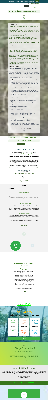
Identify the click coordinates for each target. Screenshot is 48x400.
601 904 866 (19, 3)
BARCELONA (27, 2)
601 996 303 (27, 3)
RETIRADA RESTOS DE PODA (35, 3)
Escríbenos (36, 6)
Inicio (12, 6)
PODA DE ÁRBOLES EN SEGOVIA (22, 11)
